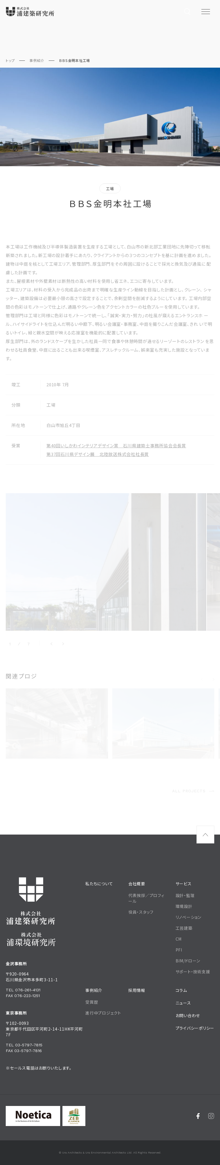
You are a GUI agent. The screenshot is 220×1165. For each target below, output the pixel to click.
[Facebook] (198, 1116)
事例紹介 (37, 60)
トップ (10, 60)
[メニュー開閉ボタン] (205, 11)
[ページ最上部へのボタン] (205, 834)
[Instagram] (211, 1116)
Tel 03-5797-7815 (24, 1045)
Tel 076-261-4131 (23, 990)
